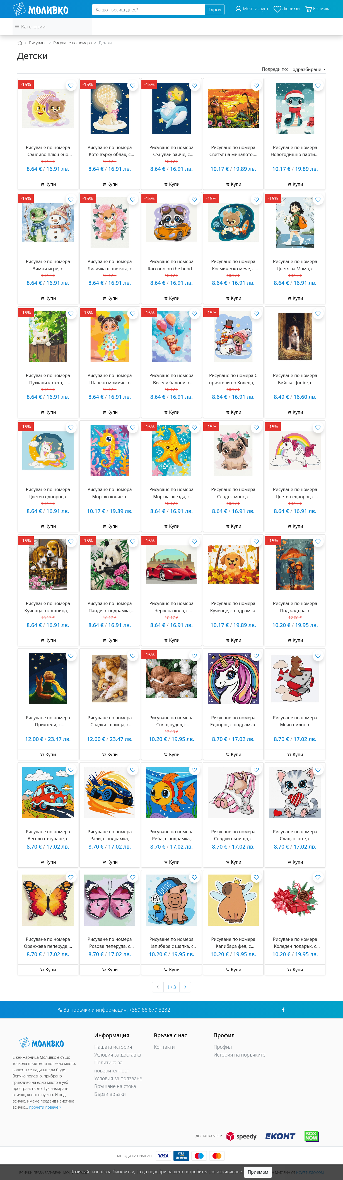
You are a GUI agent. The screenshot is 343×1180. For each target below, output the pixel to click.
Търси (214, 9)
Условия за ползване (118, 1078)
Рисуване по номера (72, 42)
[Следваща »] (185, 987)
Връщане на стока (115, 1086)
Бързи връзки (110, 1094)
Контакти (164, 1046)
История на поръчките (239, 1054)
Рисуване (38, 42)
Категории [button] (30, 26)
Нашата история (113, 1046)
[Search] (148, 9)
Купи (48, 184)
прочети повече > (45, 1107)
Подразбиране (305, 69)
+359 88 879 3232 (149, 1009)
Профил (223, 1046)
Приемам (258, 1172)
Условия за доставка (117, 1054)
